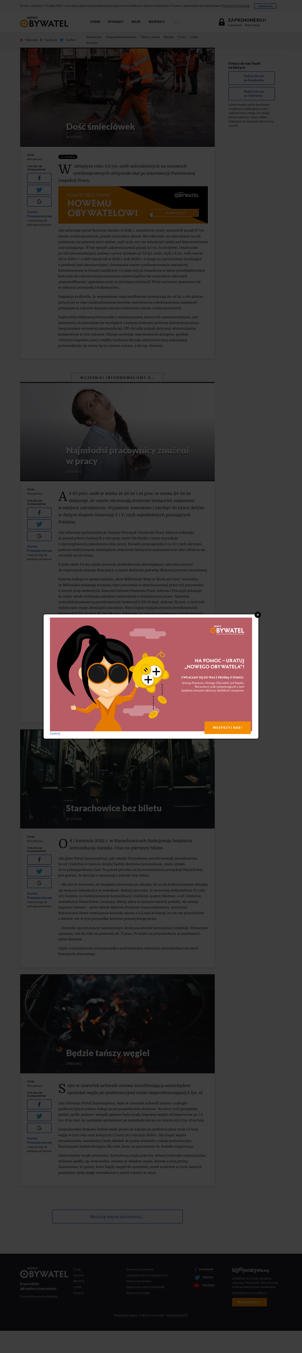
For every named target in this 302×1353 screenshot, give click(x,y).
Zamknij (55, 733)
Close (258, 615)
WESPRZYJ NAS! (227, 727)
